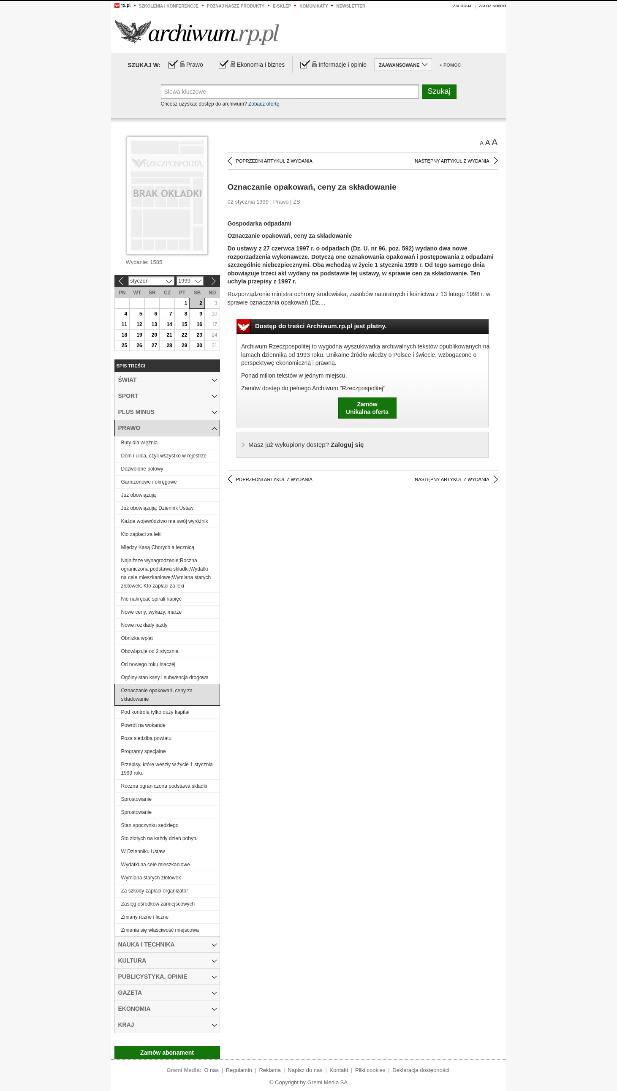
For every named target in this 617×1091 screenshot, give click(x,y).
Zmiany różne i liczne (145, 917)
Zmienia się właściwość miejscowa (160, 930)
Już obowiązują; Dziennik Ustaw (157, 508)
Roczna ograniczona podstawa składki (164, 786)
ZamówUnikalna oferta (367, 408)
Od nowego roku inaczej (148, 664)
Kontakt (338, 1070)
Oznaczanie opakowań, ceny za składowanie (157, 695)
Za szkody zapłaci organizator (154, 891)
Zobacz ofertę (263, 104)
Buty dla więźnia (139, 443)
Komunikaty (313, 6)
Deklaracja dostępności (420, 1070)
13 (154, 324)
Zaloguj (462, 6)
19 (139, 335)
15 (184, 324)
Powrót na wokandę (143, 725)
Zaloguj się (306, 444)
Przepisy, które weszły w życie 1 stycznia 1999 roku (167, 769)
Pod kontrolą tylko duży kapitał (155, 712)
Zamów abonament (167, 1052)
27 (154, 345)
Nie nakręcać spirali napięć (151, 599)
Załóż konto (492, 6)
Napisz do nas (305, 1070)
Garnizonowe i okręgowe (149, 482)
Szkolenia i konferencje (168, 6)
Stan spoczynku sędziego (150, 825)
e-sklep (282, 6)
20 (154, 335)
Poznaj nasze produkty (235, 6)
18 (124, 335)
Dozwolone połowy (142, 469)
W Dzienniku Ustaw (143, 851)
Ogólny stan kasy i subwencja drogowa (165, 677)
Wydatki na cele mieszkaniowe (155, 865)
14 (169, 324)
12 (139, 324)
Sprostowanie (136, 799)
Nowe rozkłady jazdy (144, 625)
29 (184, 345)
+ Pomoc (450, 65)
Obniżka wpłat (137, 638)
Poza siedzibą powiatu (146, 738)
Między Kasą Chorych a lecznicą (157, 547)
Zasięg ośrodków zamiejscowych (158, 904)
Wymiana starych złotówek (151, 878)
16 (199, 324)
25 (124, 345)
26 (139, 345)
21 (169, 335)
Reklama (269, 1070)
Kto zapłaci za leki (141, 534)
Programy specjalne (143, 751)
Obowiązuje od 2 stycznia (150, 651)
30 (199, 345)
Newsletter (350, 6)
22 (184, 335)
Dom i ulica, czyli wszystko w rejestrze (164, 456)
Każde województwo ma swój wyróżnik (164, 521)
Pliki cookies (370, 1070)
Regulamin (239, 1070)
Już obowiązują (138, 495)
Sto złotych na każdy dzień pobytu (159, 838)
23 (199, 335)
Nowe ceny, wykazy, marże (151, 612)
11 (124, 324)
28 (169, 345)
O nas (211, 1070)
